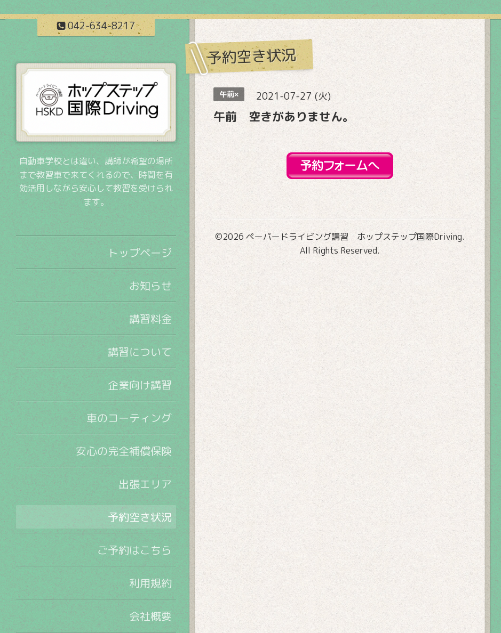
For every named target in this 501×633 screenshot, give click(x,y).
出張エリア (145, 483)
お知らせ (150, 285)
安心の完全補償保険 (124, 450)
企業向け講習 (140, 384)
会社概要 (150, 615)
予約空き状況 (140, 516)
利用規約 (150, 582)
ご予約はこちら (134, 549)
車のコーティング (129, 417)
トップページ (140, 252)
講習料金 (150, 318)
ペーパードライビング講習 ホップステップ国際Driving (354, 236)
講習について (140, 351)
